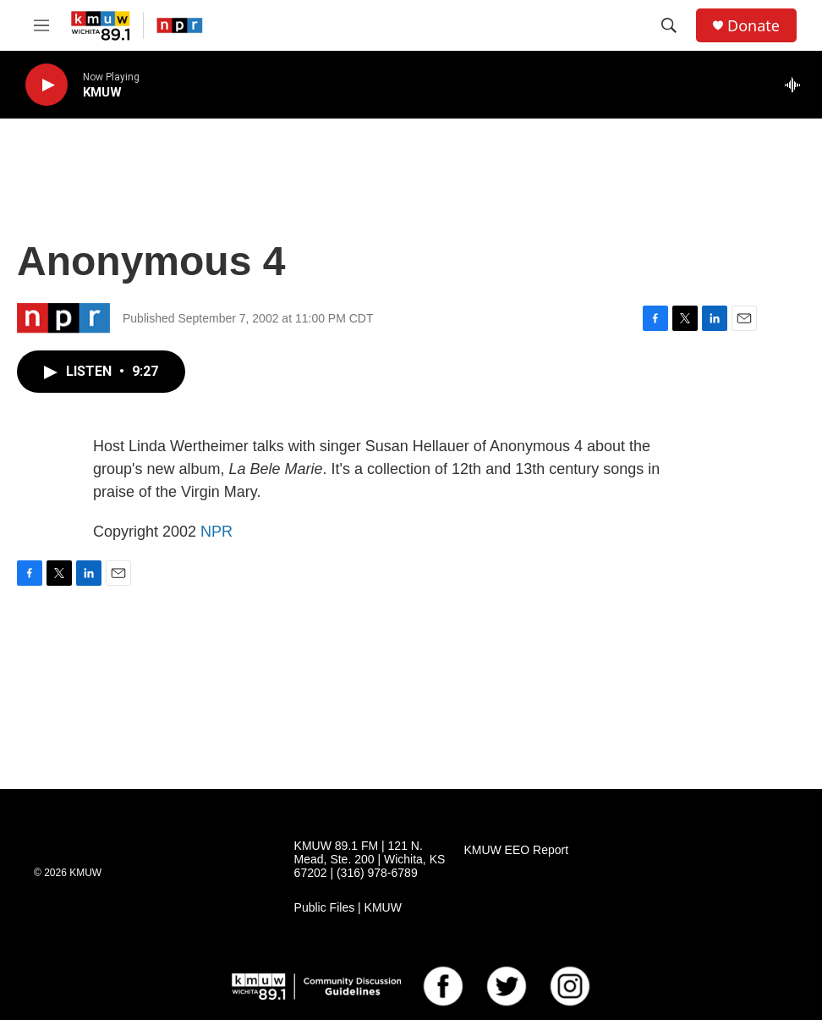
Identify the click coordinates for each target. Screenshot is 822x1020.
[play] (46, 85)
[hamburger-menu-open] (41, 25)
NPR (216, 531)
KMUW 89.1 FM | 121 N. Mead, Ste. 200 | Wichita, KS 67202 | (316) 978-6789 (370, 859)
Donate (753, 26)
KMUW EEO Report (515, 850)
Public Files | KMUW (348, 907)
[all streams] (797, 85)
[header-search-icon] (669, 25)
